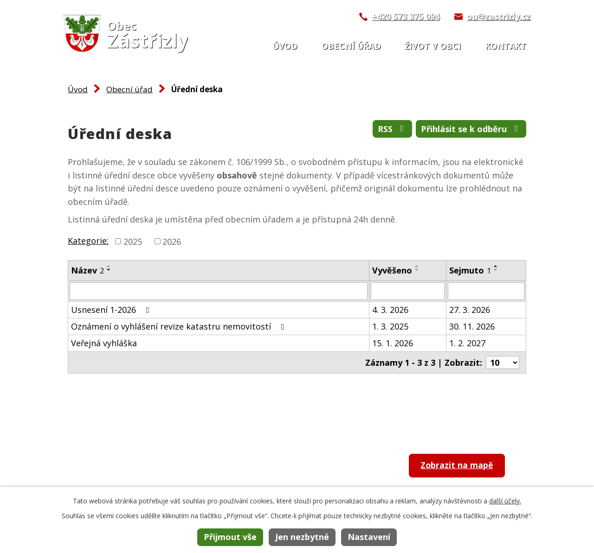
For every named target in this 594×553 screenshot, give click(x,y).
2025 (132, 241)
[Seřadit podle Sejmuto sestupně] (496, 270)
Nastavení (369, 536)
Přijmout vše (230, 536)
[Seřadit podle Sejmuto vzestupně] (496, 266)
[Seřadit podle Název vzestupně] (109, 266)
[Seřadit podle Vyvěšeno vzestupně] (417, 266)
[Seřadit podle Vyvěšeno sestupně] (417, 270)
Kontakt (505, 45)
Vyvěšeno (392, 270)
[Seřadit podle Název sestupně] (109, 270)
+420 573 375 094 (405, 16)
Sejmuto (470, 270)
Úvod (284, 45)
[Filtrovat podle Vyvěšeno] (408, 291)
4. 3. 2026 (390, 309)
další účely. (505, 500)
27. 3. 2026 (469, 309)
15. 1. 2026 (392, 343)
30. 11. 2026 (472, 326)
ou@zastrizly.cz (498, 16)
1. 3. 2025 (390, 326)
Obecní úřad (351, 45)
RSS (392, 128)
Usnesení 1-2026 (112, 309)
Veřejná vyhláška (104, 343)
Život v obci (433, 45)
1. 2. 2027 (467, 343)
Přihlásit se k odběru (471, 128)
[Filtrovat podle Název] (219, 291)
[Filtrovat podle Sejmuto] (486, 291)
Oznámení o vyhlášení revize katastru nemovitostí (179, 326)
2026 (171, 241)
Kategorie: (88, 240)
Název (87, 270)
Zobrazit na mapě (458, 465)
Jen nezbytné (302, 536)
